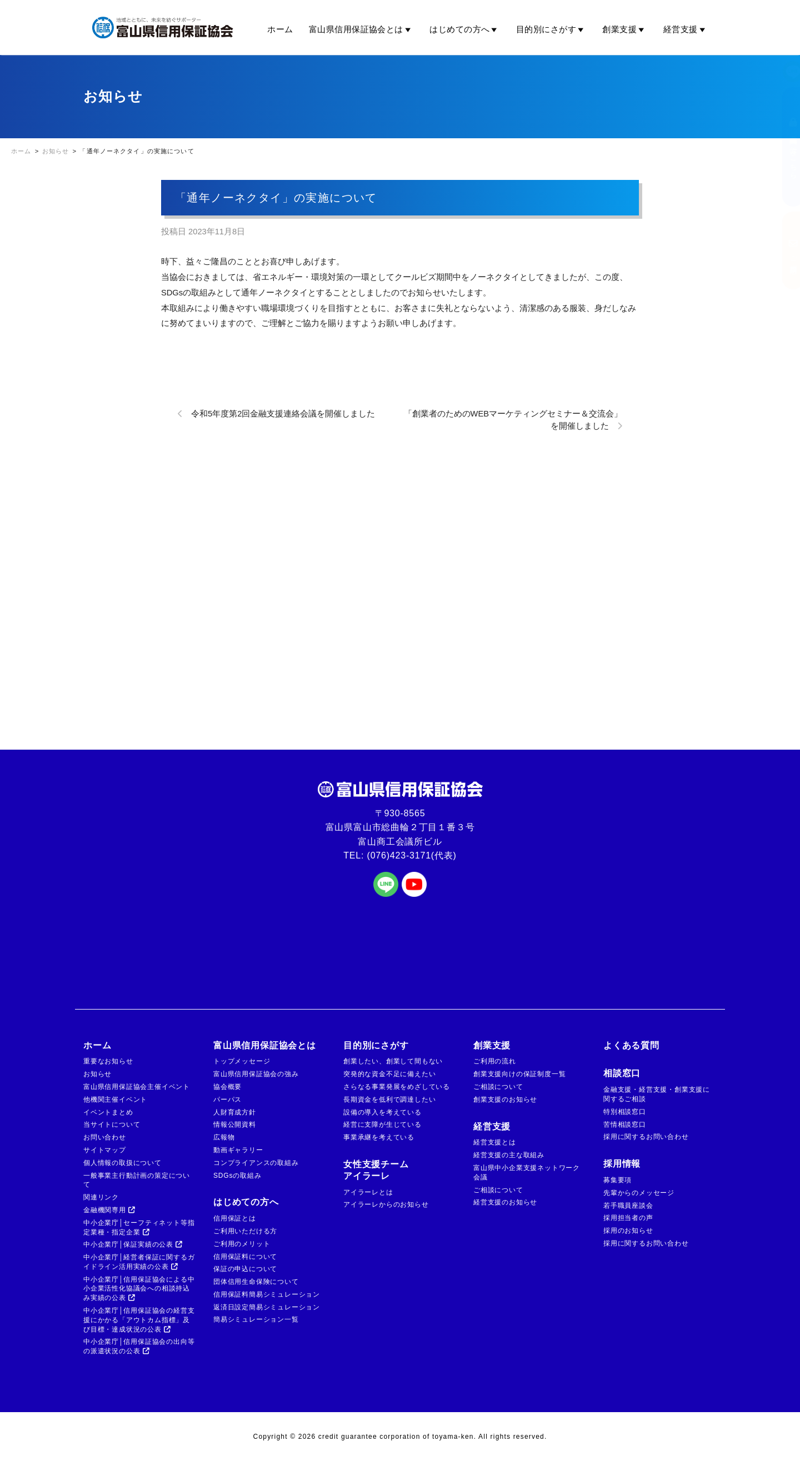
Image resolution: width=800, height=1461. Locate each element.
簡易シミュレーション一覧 (256, 1319)
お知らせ (97, 1074)
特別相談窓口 (624, 1112)
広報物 (223, 1137)
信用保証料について (245, 1257)
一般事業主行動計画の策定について (136, 1180)
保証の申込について (245, 1269)
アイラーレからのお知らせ (386, 1204)
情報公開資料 (234, 1124)
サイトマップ (104, 1150)
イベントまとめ (108, 1112)
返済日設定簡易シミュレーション (266, 1307)
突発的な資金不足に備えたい (389, 1074)
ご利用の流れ (494, 1061)
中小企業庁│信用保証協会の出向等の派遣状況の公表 (138, 1346)
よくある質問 (631, 1045)
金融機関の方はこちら (782, 147)
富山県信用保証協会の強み (256, 1074)
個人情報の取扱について (122, 1163)
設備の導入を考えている (382, 1112)
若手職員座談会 (628, 1205)
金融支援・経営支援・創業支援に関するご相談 (656, 1094)
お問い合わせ (104, 1137)
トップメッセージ (241, 1061)
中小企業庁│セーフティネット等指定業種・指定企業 (138, 1227)
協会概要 (227, 1087)
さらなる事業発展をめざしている (396, 1087)
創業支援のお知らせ (505, 1099)
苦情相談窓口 (624, 1124)
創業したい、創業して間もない (393, 1061)
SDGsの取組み (237, 1175)
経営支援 (685, 29)
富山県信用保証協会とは (361, 29)
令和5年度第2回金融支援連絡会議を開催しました (283, 413)
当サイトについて (111, 1124)
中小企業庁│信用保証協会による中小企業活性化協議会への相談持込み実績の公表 (138, 1289)
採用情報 (622, 1163)
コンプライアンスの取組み (256, 1163)
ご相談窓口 (782, 250)
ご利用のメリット (241, 1244)
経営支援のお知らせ (505, 1202)
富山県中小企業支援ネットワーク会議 (526, 1172)
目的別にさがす (551, 29)
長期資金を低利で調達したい (389, 1099)
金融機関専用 (109, 1210)
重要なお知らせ (108, 1061)
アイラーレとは (368, 1192)
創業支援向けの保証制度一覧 (519, 1074)
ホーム (280, 29)
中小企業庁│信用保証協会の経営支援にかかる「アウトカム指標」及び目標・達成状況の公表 (138, 1320)
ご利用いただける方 (245, 1231)
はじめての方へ (465, 29)
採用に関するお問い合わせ (646, 1137)
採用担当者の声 (628, 1218)
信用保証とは (234, 1218)
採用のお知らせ (628, 1230)
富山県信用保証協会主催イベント (136, 1087)
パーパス (227, 1099)
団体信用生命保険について (256, 1282)
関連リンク (101, 1197)
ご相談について (498, 1087)
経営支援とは (494, 1142)
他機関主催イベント (115, 1099)
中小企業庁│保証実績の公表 (133, 1244)
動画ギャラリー (238, 1150)
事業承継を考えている (378, 1137)
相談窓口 (622, 1073)
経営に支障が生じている (382, 1124)
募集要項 (617, 1180)
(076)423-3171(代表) (412, 855)
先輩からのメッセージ (638, 1193)
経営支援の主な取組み (508, 1155)
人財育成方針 (234, 1112)
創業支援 (624, 29)
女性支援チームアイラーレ (376, 1170)
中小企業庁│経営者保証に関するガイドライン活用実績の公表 (138, 1262)
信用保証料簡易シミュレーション (266, 1294)
